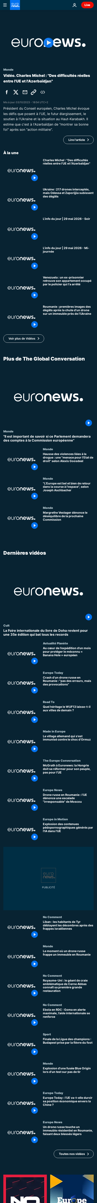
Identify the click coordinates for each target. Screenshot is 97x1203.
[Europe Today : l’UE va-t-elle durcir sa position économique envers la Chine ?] (68, 1106)
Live (87, 5)
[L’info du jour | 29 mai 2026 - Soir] (68, 229)
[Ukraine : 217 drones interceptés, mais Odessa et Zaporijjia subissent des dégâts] (68, 200)
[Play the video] (48, 42)
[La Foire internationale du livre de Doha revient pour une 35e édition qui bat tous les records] (48, 633)
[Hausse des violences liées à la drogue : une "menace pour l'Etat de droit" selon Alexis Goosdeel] (68, 462)
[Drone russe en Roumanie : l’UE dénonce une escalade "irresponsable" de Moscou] (68, 803)
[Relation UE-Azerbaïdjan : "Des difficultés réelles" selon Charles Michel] (68, 171)
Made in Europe (54, 731)
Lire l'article (76, 140)
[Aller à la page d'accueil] (15, 5)
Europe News (52, 790)
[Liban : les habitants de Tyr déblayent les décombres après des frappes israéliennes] (68, 930)
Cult (6, 625)
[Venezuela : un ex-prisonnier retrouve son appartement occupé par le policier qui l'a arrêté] (68, 288)
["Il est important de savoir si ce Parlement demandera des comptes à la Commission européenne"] (48, 438)
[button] (23, 338)
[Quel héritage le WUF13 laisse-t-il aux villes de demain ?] (68, 715)
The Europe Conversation (62, 760)
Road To (49, 701)
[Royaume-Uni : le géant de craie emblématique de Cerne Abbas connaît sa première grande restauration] (68, 988)
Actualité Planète (55, 643)
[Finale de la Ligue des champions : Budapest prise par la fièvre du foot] (68, 1047)
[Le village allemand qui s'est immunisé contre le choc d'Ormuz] (68, 744)
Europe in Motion (55, 819)
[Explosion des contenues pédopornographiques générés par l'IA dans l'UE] (68, 832)
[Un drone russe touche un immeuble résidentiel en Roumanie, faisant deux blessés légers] (68, 1135)
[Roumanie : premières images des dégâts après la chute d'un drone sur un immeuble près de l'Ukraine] (68, 317)
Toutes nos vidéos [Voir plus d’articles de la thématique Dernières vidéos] (72, 1154)
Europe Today (53, 672)
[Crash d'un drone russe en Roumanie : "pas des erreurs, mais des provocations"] (68, 685)
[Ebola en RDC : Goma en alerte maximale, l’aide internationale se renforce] (68, 1018)
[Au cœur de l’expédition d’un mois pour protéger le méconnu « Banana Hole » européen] (68, 656)
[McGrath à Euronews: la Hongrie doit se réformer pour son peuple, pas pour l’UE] (68, 773)
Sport (47, 1034)
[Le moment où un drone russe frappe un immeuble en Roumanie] (68, 959)
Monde (8, 431)
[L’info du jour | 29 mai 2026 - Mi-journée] (68, 258)
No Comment (52, 917)
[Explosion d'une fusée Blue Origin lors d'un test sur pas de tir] (68, 1076)
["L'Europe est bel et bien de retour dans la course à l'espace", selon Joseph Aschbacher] (68, 491)
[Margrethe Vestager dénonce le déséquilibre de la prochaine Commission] (68, 520)
